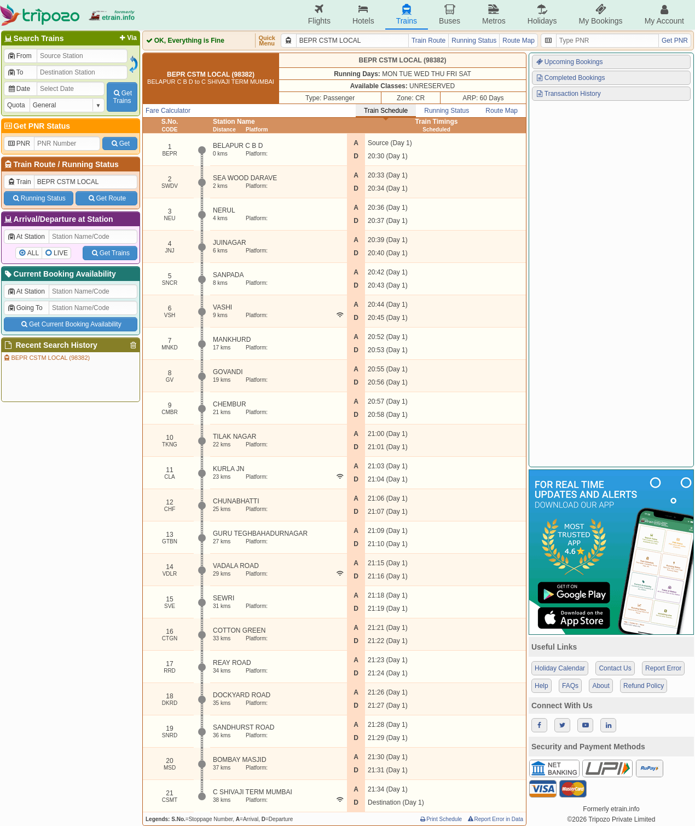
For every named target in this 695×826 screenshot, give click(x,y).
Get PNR (675, 40)
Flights (319, 14)
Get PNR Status (36, 126)
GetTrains (122, 97)
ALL (33, 253)
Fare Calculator (168, 110)
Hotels (363, 14)
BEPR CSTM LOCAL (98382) (46, 357)
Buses (449, 14)
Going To (25, 308)
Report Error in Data (495, 819)
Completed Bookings (570, 78)
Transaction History (568, 93)
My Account (664, 14)
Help (541, 686)
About (600, 686)
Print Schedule (440, 819)
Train (19, 182)
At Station (26, 236)
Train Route (35, 164)
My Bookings (600, 14)
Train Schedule (386, 110)
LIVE (61, 253)
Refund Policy (643, 686)
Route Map (518, 40)
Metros (494, 14)
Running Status (90, 164)
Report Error (663, 668)
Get (120, 143)
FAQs (570, 686)
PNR (18, 143)
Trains (406, 14)
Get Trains (110, 253)
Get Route (106, 198)
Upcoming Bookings (569, 62)
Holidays (542, 14)
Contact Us (615, 668)
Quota (16, 105)
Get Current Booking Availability (70, 324)
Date (18, 89)
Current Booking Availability (59, 273)
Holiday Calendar (560, 668)
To (15, 72)
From (19, 56)
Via (127, 38)
